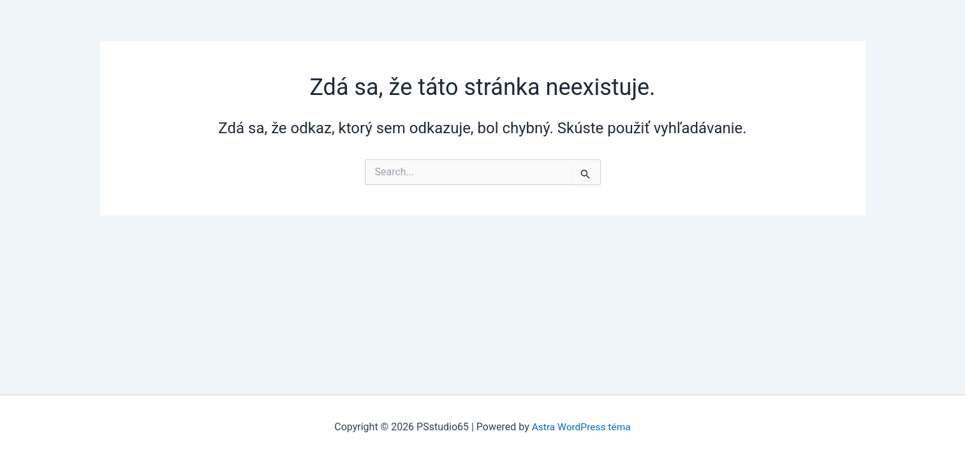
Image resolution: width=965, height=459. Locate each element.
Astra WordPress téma (581, 427)
